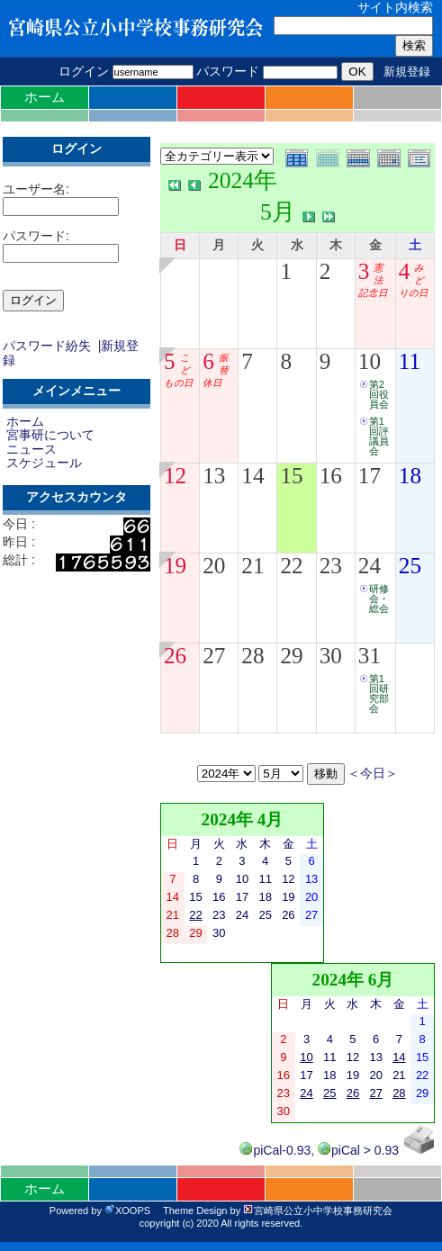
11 (409, 361)
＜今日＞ (372, 773)
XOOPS (127, 1210)
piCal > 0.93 (358, 1150)
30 (331, 656)
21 (252, 566)
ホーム (44, 96)
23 (331, 566)
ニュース (31, 449)
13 (214, 476)
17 (369, 476)
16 (331, 476)
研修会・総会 (379, 598)
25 (410, 566)
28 (252, 656)
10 (369, 361)
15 (291, 476)
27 (214, 656)
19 (175, 566)
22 (291, 566)
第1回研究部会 (379, 693)
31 (369, 656)
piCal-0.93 (275, 1150)
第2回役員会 (379, 394)
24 (369, 566)
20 (214, 566)
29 (291, 656)
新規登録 (406, 71)
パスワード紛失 (47, 345)
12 (175, 476)
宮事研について (50, 435)
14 (252, 476)
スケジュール (44, 462)
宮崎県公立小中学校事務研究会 (317, 1210)
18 (410, 476)
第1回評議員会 (379, 436)
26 (175, 656)
